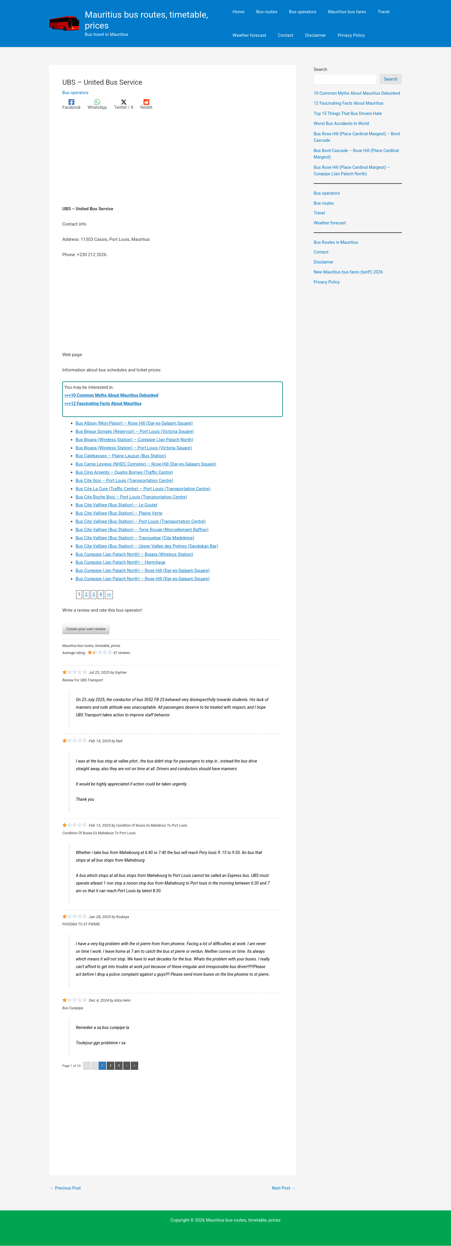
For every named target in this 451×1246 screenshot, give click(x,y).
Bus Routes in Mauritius (337, 248)
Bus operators (76, 92)
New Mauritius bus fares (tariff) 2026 (350, 278)
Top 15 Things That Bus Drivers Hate (349, 120)
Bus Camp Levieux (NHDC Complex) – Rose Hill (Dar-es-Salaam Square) (146, 464)
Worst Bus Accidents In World (343, 130)
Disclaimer (324, 268)
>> (109, 594)
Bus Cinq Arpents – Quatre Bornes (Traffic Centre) (124, 472)
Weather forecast (330, 229)
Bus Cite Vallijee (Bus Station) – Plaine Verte (119, 513)
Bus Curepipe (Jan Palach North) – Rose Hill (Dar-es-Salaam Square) (143, 570)
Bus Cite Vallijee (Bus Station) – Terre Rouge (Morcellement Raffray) (142, 530)
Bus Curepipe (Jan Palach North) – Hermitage (120, 562)
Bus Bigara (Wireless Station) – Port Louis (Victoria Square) (134, 448)
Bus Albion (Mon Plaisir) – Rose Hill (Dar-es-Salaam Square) (134, 423)
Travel (319, 219)
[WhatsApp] (98, 104)
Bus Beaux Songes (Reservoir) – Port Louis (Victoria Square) (135, 431)
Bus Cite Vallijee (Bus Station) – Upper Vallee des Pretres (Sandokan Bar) (147, 546)
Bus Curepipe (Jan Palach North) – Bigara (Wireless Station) (134, 554)
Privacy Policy (327, 288)
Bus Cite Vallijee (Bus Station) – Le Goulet (116, 505)
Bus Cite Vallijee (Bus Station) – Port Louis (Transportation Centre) (141, 521)
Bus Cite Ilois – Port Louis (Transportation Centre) (124, 480)
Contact (321, 258)
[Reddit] (149, 104)
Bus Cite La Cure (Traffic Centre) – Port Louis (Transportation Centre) (143, 489)
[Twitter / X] (126, 104)
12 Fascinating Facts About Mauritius (350, 110)
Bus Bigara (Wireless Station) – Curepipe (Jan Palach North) (134, 440)
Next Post (283, 1188)
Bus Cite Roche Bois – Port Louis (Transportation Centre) (131, 497)
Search (320, 69)
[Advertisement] (172, 162)
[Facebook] (71, 104)
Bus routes (324, 209)
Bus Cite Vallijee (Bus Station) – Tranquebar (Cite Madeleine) (135, 538)
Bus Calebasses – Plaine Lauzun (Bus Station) (121, 456)
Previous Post (66, 1188)
